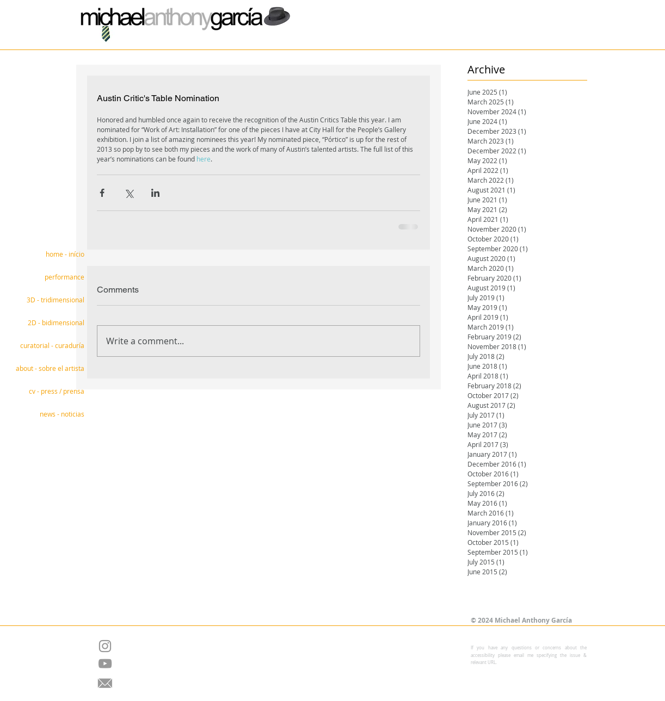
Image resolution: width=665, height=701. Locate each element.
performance (64, 276)
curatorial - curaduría (52, 345)
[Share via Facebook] (102, 193)
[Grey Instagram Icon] (105, 646)
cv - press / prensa (56, 391)
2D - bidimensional (56, 322)
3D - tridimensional (55, 299)
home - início (65, 254)
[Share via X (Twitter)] (129, 193)
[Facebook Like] (324, 593)
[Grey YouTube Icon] (105, 663)
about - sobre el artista (50, 368)
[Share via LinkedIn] (155, 193)
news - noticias (62, 414)
